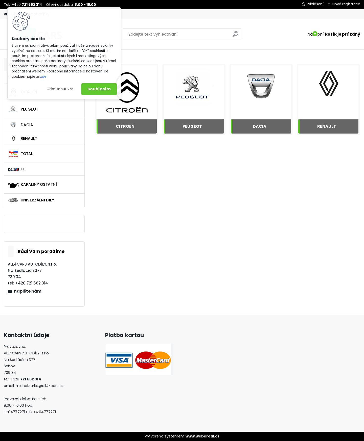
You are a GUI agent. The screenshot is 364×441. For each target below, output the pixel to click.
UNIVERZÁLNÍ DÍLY (31, 200)
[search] (235, 36)
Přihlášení (315, 4)
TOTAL (20, 154)
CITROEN (125, 126)
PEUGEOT (23, 109)
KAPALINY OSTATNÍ (32, 184)
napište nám (27, 291)
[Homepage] (5, 14)
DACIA (20, 124)
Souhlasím (99, 89)
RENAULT (22, 139)
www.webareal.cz (202, 436)
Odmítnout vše (60, 89)
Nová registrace (346, 4)
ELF (17, 169)
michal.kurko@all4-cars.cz (39, 385)
